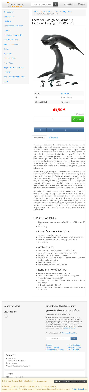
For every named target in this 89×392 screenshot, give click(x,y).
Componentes (9, 16)
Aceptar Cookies (80, 381)
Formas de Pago (73, 350)
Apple (6, 81)
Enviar (74, 338)
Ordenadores (8, 12)
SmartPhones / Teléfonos (13, 26)
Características (39, 138)
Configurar (58, 381)
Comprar (77, 119)
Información (53, 138)
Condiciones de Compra (55, 350)
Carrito (82, 4)
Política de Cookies (79, 389)
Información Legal (73, 345)
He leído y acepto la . (62, 333)
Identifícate (69, 4)
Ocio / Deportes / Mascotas (14, 77)
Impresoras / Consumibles (13, 35)
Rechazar (68, 381)
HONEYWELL (66, 93)
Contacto (49, 345)
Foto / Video (8, 63)
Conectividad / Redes (11, 40)
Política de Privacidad (70, 328)
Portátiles (7, 21)
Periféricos (8, 54)
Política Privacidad (52, 347)
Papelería (7, 72)
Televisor (7, 30)
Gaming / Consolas (11, 44)
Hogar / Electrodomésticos (14, 67)
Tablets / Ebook (9, 58)
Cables (6, 49)
